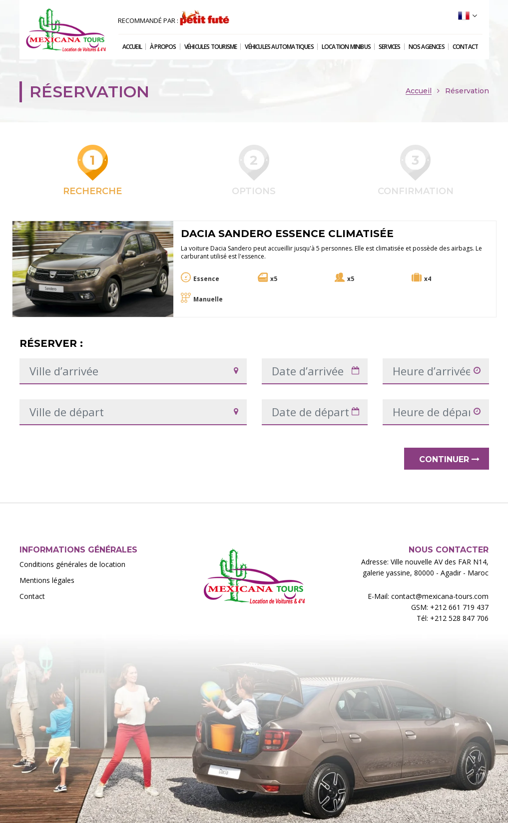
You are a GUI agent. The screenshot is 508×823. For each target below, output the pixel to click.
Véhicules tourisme (210, 46)
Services (390, 46)
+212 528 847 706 (459, 618)
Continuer (449, 459)
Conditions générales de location (72, 564)
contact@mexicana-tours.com (440, 596)
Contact (465, 46)
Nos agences (427, 46)
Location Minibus (346, 46)
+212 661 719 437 (459, 607)
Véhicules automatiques (279, 46)
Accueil (132, 46)
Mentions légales (46, 580)
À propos (163, 46)
